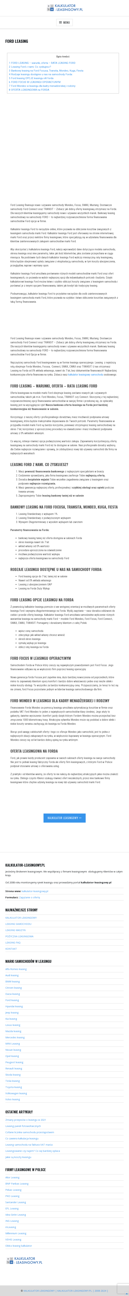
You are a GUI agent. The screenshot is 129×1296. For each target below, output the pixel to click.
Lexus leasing (12, 1025)
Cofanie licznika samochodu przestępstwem (29, 1132)
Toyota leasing (13, 1087)
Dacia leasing (12, 994)
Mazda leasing (13, 1031)
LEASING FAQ (12, 942)
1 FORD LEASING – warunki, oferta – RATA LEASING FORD (42, 62)
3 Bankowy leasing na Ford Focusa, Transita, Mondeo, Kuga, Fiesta (46, 70)
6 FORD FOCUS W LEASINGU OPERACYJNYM (34, 82)
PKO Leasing (12, 1196)
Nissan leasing (13, 1049)
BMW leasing (12, 981)
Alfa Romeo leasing (16, 969)
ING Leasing (12, 1220)
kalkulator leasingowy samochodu (85, 374)
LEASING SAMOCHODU (18, 923)
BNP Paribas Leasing (17, 1183)
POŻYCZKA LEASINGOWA (19, 936)
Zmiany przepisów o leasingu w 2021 (25, 1119)
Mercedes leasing (15, 1037)
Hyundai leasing (14, 1006)
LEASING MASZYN (15, 930)
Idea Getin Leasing (15, 1214)
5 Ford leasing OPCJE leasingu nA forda (31, 78)
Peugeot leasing (14, 1062)
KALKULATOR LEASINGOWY (21, 917)
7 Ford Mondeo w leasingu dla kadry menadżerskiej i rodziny (42, 85)
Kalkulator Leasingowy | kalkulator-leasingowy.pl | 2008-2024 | (66, 1290)
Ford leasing (12, 1000)
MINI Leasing (12, 1043)
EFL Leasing (12, 1208)
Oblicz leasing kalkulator (18, 1245)
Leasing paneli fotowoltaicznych (23, 1126)
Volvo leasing (12, 1099)
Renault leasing (13, 1068)
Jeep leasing (12, 1012)
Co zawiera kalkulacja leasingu (21, 1138)
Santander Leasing (15, 1202)
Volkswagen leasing (16, 1093)
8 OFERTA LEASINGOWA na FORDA (29, 89)
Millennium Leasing (15, 1233)
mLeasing (10, 1227)
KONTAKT (11, 948)
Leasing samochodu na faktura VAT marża (29, 1144)
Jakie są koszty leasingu (18, 1157)
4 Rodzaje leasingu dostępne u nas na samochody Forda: (41, 74)
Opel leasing (12, 1056)
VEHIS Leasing (13, 1239)
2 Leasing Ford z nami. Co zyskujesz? (30, 66)
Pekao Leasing (13, 1189)
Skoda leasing (13, 1074)
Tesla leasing (12, 1080)
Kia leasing (11, 1018)
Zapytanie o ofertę (29, 897)
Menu (66, 22)
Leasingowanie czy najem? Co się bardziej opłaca (32, 1150)
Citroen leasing (13, 987)
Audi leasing (12, 975)
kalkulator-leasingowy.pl (35, 891)
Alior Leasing (12, 1177)
